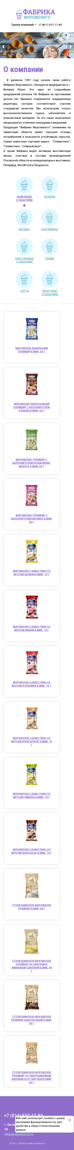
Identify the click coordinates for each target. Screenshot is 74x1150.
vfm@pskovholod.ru (19, 1134)
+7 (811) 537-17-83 (50, 24)
